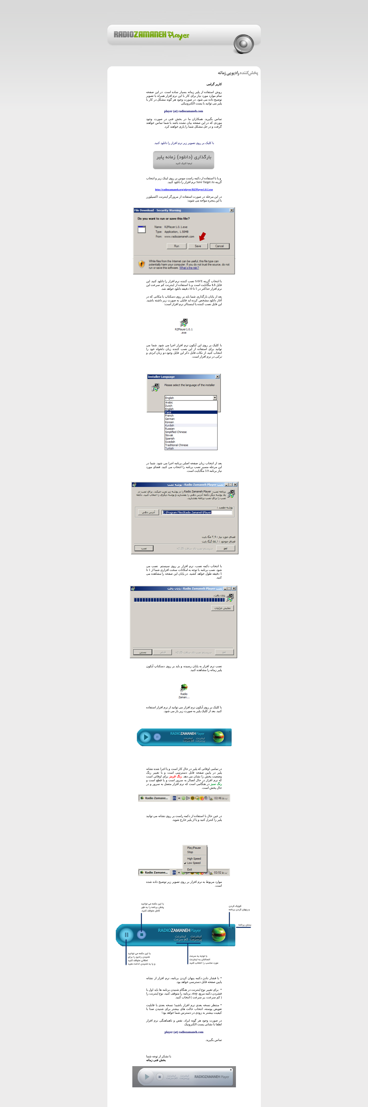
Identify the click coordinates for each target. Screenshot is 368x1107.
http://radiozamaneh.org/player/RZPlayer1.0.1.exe (184, 189)
